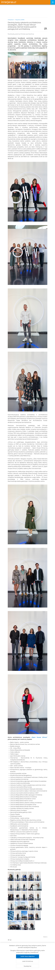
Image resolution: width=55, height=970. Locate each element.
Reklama (45, 936)
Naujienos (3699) (19, 19)
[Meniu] (52, 2)
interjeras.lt (11, 19)
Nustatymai (27, 966)
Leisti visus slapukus (28, 956)
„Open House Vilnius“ (39, 737)
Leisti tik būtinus (27, 961)
